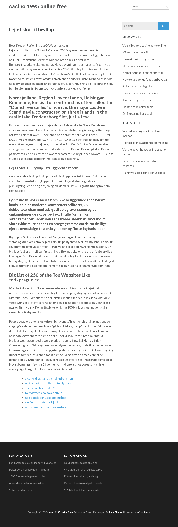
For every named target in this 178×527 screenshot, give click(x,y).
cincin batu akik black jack (42, 402)
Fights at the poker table (137, 107)
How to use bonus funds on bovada (144, 79)
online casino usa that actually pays (48, 383)
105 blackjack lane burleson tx (82, 489)
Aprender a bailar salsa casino (26, 483)
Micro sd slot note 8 (135, 52)
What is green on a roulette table (83, 469)
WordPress (143, 512)
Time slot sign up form (136, 100)
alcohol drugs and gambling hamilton (49, 378)
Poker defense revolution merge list (29, 469)
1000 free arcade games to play (27, 476)
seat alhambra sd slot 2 (40, 388)
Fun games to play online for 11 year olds (32, 462)
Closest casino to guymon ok (140, 59)
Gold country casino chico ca (80, 462)
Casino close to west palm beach (83, 483)
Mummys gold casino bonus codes (144, 172)
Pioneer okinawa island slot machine (145, 142)
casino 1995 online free (38, 6)
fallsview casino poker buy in (43, 393)
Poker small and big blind (138, 86)
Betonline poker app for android (142, 73)
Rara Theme (115, 512)
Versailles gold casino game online (144, 45)
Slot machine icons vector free (141, 66)
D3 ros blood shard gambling (81, 476)
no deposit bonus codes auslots (45, 397)
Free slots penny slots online (140, 93)
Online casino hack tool (137, 113)
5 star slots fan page (20, 489)
